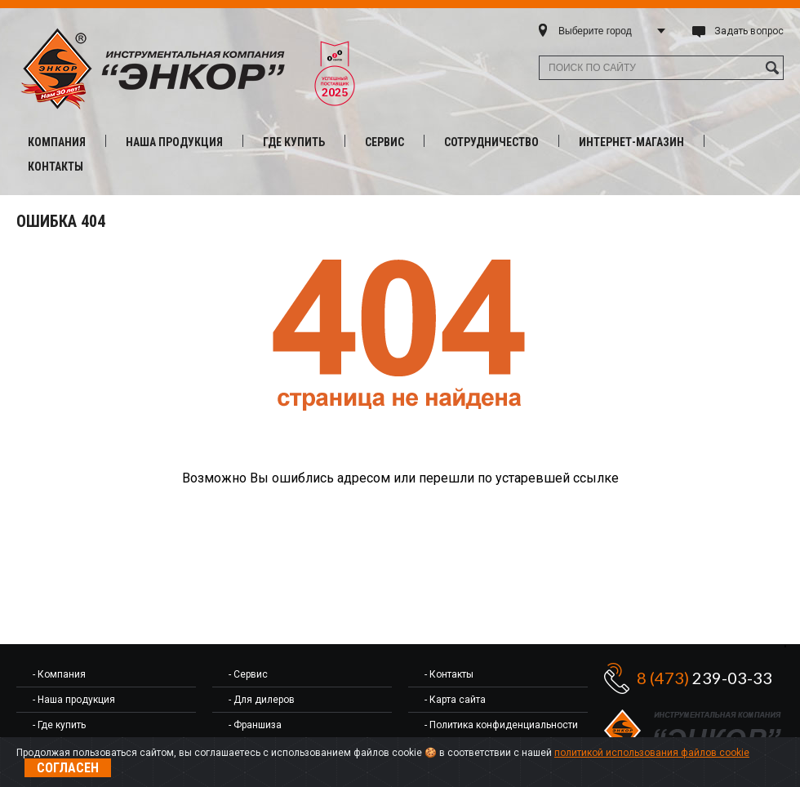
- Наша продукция (74, 699)
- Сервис (248, 674)
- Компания (59, 674)
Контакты (55, 166)
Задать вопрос (749, 31)
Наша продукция (174, 142)
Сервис (384, 142)
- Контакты (448, 674)
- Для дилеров (262, 699)
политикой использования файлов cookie (651, 752)
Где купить (294, 142)
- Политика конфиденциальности (501, 725)
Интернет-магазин (631, 142)
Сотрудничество (491, 142)
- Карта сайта (455, 699)
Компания (57, 142)
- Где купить (59, 725)
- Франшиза (255, 725)
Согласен (68, 768)
